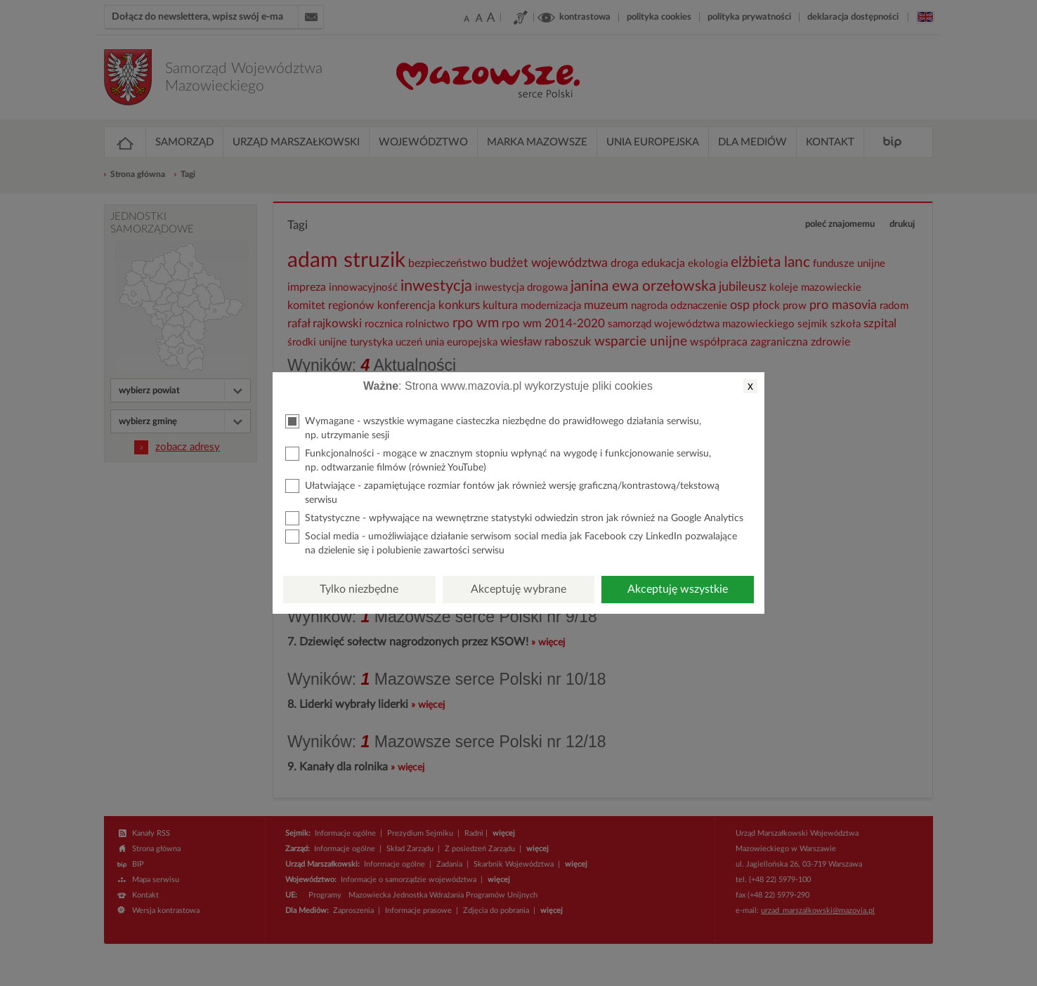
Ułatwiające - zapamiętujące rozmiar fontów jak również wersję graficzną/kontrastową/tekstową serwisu (502, 492)
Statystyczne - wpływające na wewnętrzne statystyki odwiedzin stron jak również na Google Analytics (514, 518)
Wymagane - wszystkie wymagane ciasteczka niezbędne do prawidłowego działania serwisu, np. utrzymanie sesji (493, 427)
